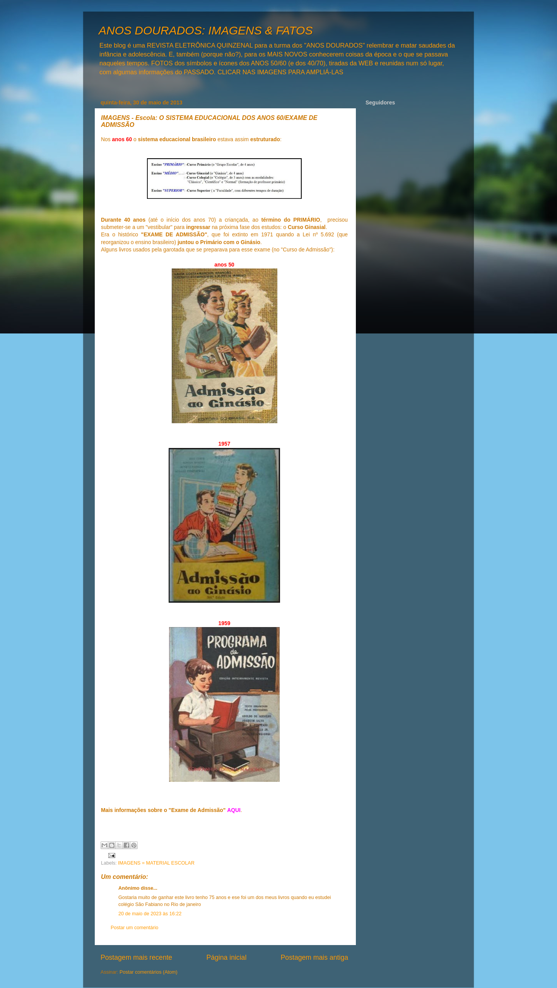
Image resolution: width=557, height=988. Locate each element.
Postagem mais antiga (314, 957)
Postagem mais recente (136, 957)
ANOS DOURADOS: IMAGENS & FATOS (206, 30)
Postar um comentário (134, 927)
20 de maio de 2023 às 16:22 (149, 913)
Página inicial (226, 957)
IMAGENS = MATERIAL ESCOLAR (156, 863)
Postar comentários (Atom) (149, 972)
